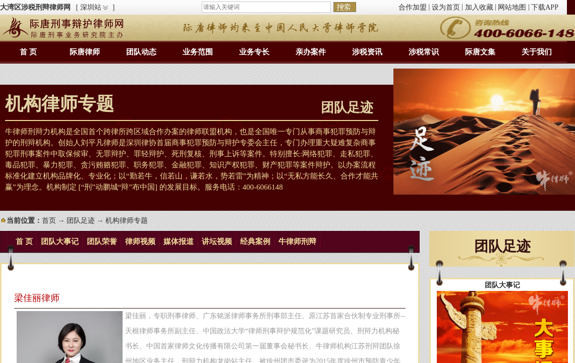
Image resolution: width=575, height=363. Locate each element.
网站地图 (512, 7)
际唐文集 (480, 52)
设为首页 (446, 7)
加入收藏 (479, 7)
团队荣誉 (102, 241)
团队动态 (141, 52)
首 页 (28, 52)
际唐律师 (85, 52)
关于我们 (537, 52)
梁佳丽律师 (37, 298)
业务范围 (198, 52)
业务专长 (254, 52)
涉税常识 (424, 52)
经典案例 (255, 241)
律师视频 (140, 241)
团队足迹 (81, 220)
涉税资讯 (367, 52)
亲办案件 (311, 52)
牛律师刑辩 (297, 241)
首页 (49, 220)
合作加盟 (412, 7)
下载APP (544, 7)
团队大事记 (60, 241)
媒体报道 (178, 241)
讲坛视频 (217, 241)
